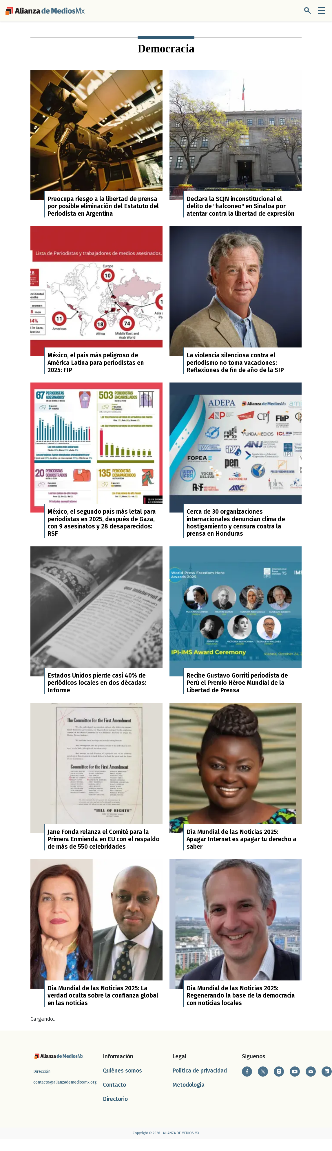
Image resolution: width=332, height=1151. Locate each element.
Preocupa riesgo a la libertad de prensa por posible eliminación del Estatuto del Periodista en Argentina (103, 208)
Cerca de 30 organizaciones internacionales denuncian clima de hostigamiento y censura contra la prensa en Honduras (236, 529)
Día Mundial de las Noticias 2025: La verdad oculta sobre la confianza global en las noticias (103, 1008)
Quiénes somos (122, 1082)
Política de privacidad (199, 1082)
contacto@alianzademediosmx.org (65, 1094)
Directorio (115, 1111)
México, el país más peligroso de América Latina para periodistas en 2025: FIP (96, 367)
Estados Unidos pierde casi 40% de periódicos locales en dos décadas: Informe (97, 691)
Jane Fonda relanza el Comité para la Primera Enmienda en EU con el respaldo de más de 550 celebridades (104, 849)
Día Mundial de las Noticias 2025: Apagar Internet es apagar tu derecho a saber (241, 849)
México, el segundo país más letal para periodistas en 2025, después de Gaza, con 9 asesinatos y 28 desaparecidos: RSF (102, 529)
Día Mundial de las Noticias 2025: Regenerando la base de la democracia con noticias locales (241, 1008)
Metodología (188, 1096)
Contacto (114, 1096)
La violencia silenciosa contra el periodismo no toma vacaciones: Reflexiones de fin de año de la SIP (235, 367)
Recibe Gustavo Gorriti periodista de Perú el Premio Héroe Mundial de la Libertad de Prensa (237, 691)
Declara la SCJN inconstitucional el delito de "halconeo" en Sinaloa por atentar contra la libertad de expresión (241, 208)
